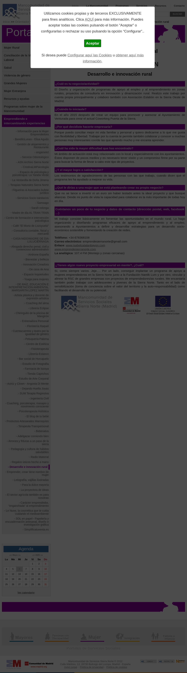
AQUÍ (89, 19)
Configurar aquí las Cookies (89, 55)
